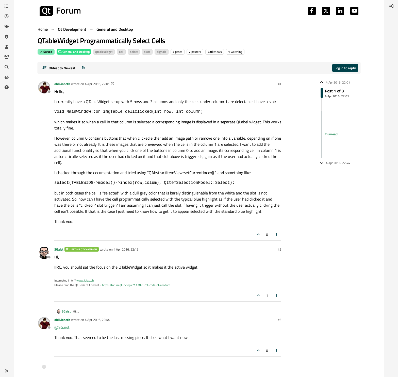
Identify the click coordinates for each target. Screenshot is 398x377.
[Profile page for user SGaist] (44, 253)
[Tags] (6, 26)
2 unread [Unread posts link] (331, 134)
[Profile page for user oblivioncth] (44, 87)
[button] (6, 371)
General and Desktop (74, 51)
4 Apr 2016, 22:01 (97, 83)
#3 (279, 319)
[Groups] (6, 57)
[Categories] (6, 6)
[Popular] (6, 36)
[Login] (391, 6)
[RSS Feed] (83, 68)
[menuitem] (391, 6)
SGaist (58, 249)
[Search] (6, 67)
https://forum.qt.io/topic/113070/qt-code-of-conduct (136, 285)
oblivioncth (62, 83)
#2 (279, 249)
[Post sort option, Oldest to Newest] (59, 68)
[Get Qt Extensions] (6, 77)
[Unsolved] (6, 87)
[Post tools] (276, 234)
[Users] (6, 47)
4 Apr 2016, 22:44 (97, 319)
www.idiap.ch (85, 280)
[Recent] (6, 16)
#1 (279, 83)
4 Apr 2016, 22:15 (125, 249)
